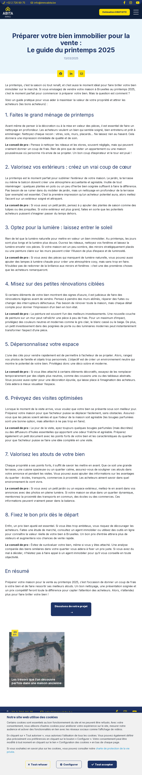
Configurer (69, 764)
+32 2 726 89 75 (14, 2)
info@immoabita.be (43, 2)
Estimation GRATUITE (114, 12)
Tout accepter (102, 764)
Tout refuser (37, 764)
